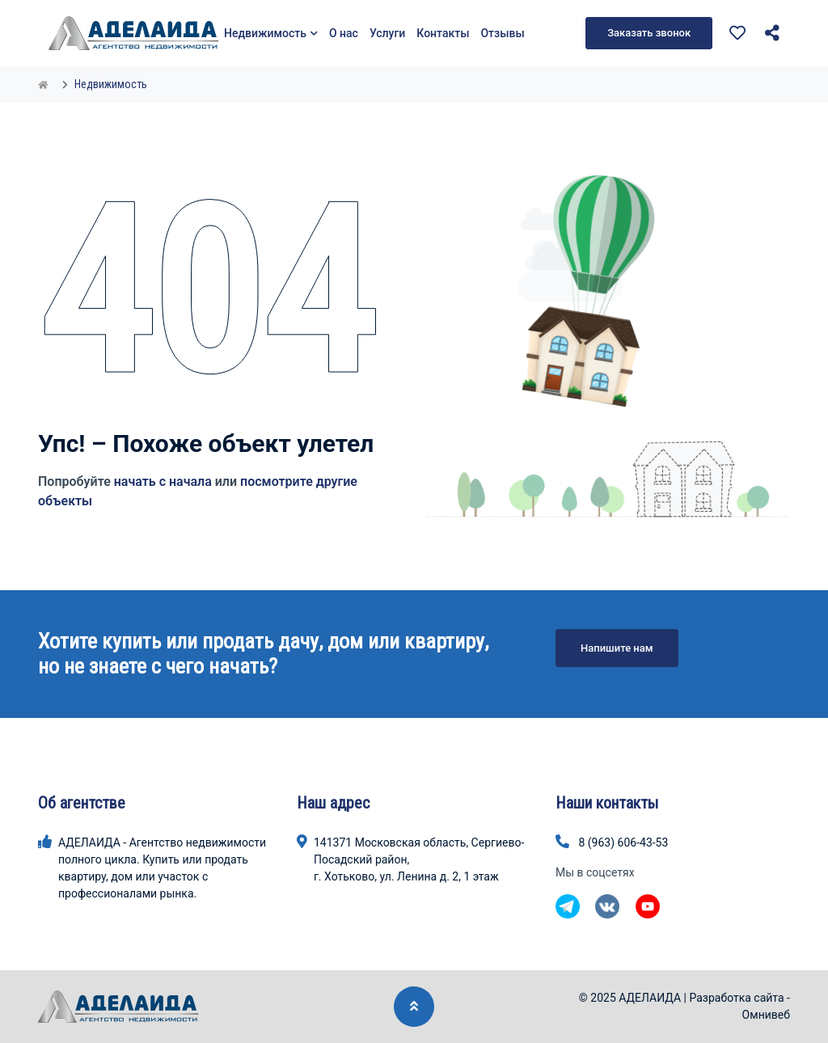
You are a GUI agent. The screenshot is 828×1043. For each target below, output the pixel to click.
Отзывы (502, 33)
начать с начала (163, 481)
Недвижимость (271, 33)
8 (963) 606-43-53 (623, 842)
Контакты (442, 33)
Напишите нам (617, 648)
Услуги (387, 33)
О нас (343, 33)
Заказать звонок (649, 33)
